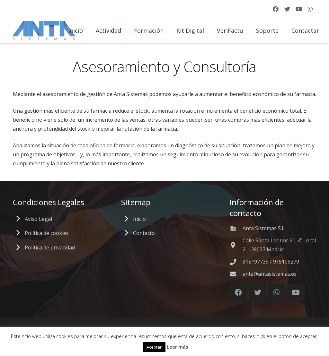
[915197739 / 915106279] (236, 262)
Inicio (139, 218)
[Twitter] (287, 9)
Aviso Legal (38, 218)
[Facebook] (275, 9)
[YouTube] (299, 9)
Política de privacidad (50, 247)
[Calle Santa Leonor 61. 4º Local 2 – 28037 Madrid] (236, 245)
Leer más (177, 346)
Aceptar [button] (154, 347)
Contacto (144, 233)
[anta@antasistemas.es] (236, 274)
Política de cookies (47, 233)
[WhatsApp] (310, 9)
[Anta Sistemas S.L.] (236, 228)
